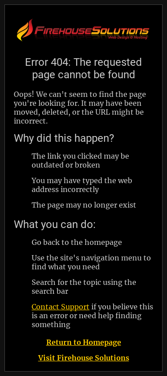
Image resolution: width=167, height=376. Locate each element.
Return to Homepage (83, 342)
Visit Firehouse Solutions (83, 357)
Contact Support (61, 306)
